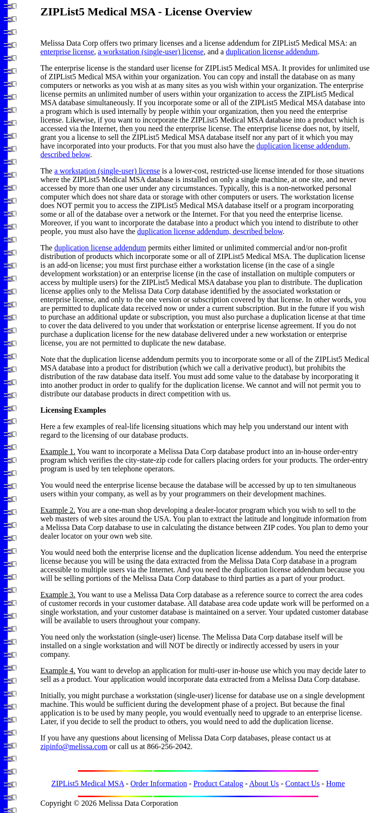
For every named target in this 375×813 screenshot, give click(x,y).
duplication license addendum (272, 52)
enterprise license (67, 52)
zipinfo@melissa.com (74, 746)
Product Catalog (218, 783)
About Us (264, 783)
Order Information (158, 783)
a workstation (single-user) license (151, 52)
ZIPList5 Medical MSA (87, 783)
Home (335, 783)
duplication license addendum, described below (209, 231)
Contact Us (302, 783)
